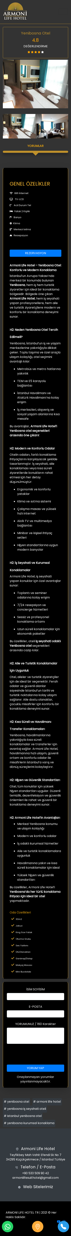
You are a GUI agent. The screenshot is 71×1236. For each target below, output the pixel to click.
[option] (35, 84)
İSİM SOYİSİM (35, 989)
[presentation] (35, 1054)
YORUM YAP (35, 1068)
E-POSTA (35, 1006)
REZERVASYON (35, 253)
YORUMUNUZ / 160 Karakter (35, 1024)
